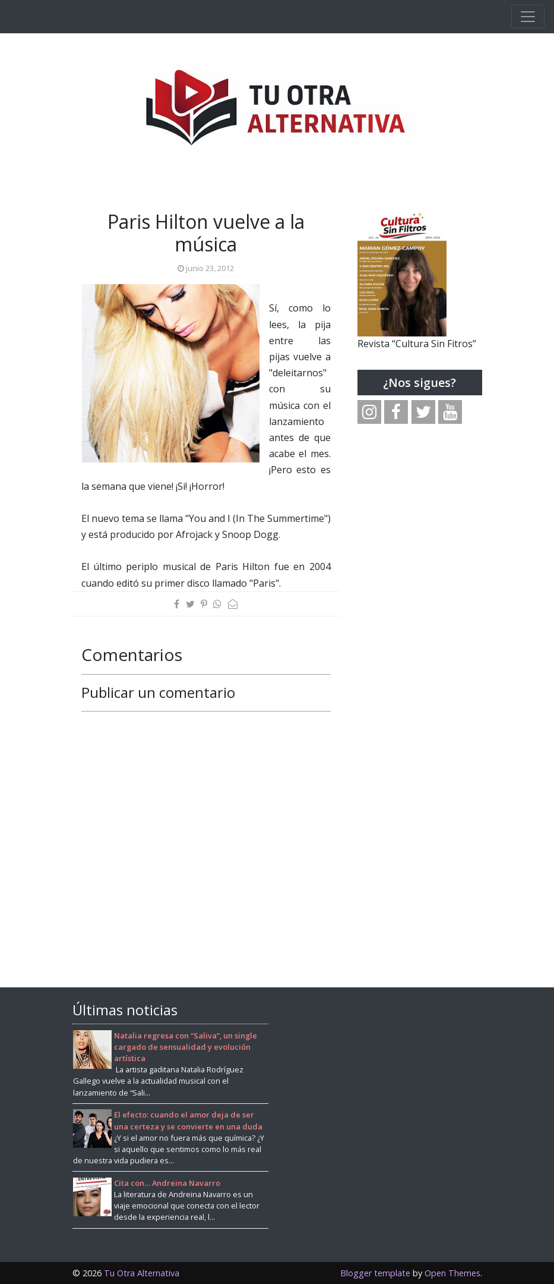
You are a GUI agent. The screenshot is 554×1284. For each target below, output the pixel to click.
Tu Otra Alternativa (141, 1273)
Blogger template (375, 1273)
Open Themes (452, 1273)
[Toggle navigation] (527, 17)
